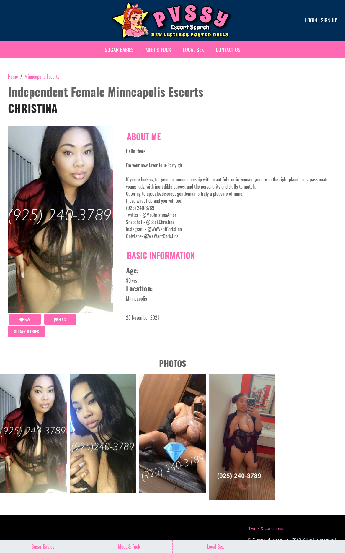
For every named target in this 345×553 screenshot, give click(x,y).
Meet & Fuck (158, 49)
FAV (24, 319)
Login (311, 20)
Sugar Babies (119, 49)
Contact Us (228, 49)
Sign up (329, 20)
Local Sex (193, 49)
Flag (60, 319)
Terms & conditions (265, 528)
